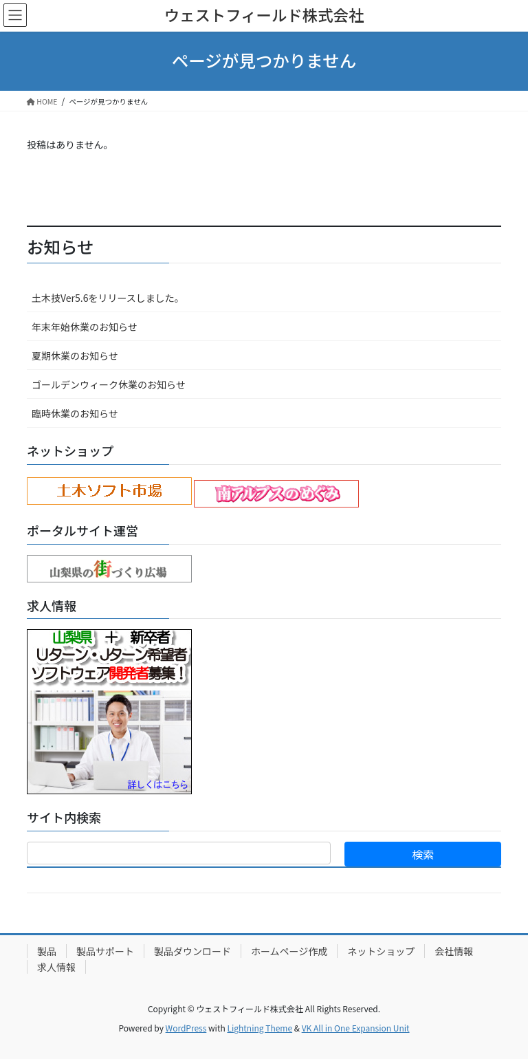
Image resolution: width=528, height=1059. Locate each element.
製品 (46, 951)
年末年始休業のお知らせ (85, 327)
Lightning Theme (259, 1028)
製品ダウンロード (192, 951)
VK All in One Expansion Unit (356, 1028)
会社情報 (453, 951)
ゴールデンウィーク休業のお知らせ (109, 384)
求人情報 (56, 967)
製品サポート (105, 951)
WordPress (186, 1028)
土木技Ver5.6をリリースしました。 (108, 298)
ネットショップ (381, 951)
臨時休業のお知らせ (75, 413)
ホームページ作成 (289, 951)
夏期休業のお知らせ (75, 355)
